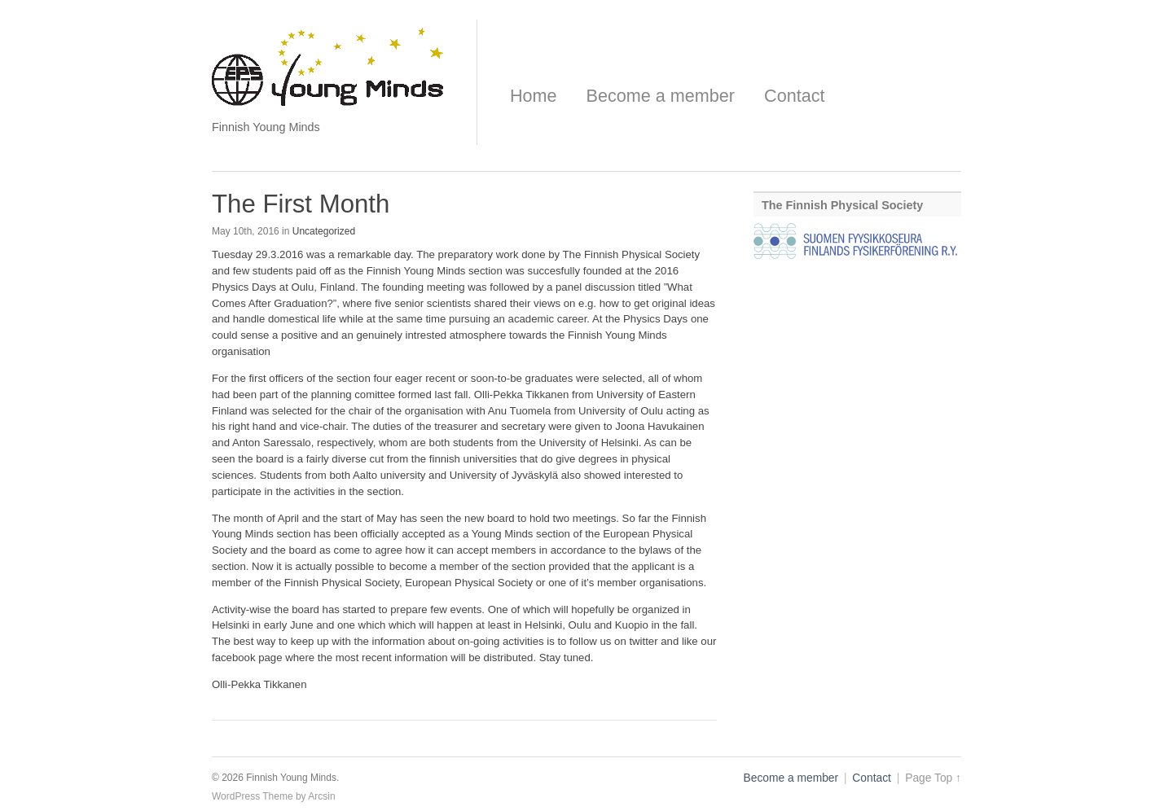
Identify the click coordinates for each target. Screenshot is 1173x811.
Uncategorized (323, 231)
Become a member (660, 95)
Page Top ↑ (933, 778)
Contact (794, 95)
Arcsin (321, 796)
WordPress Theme (252, 796)
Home (533, 95)
